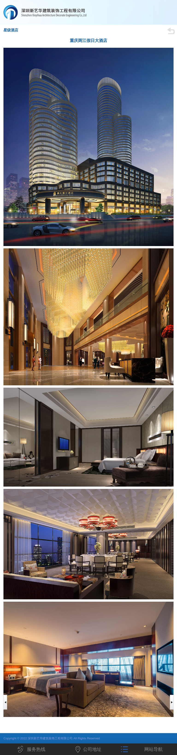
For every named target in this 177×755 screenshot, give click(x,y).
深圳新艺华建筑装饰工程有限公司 (59, 12)
